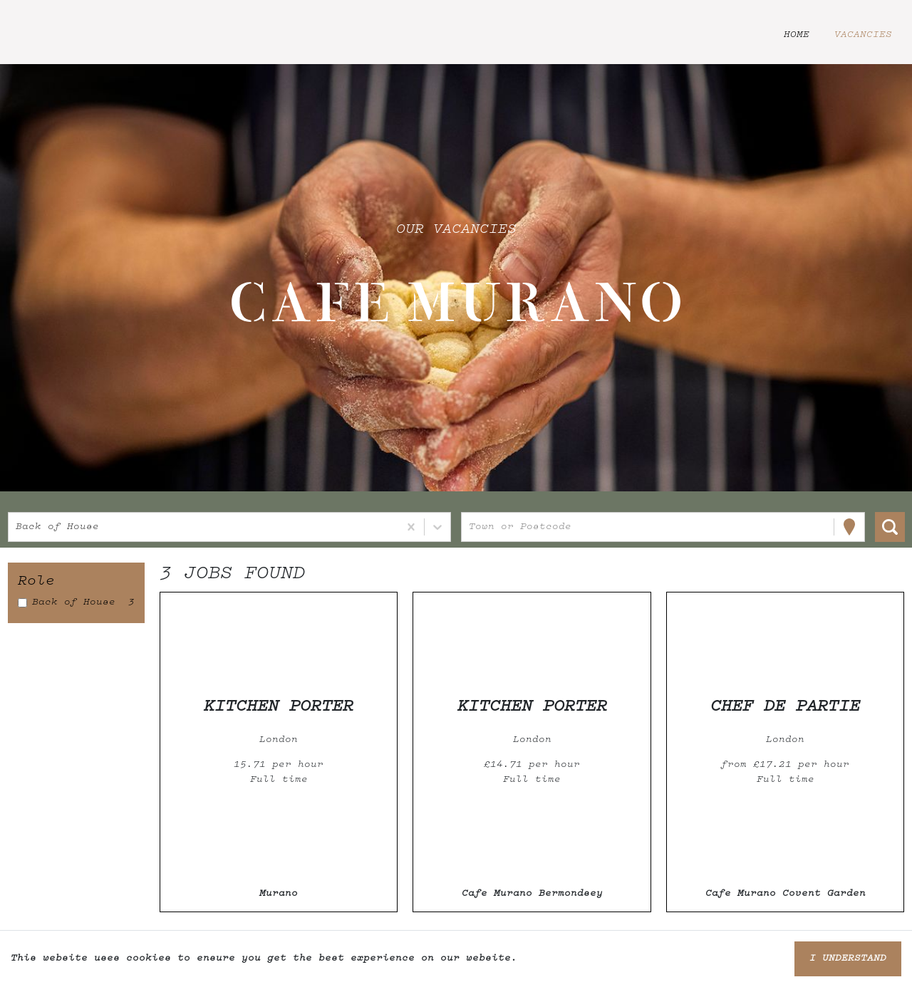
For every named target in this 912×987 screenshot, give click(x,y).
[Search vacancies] (890, 527)
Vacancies (863, 35)
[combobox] (19, 527)
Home (796, 35)
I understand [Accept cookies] (847, 958)
